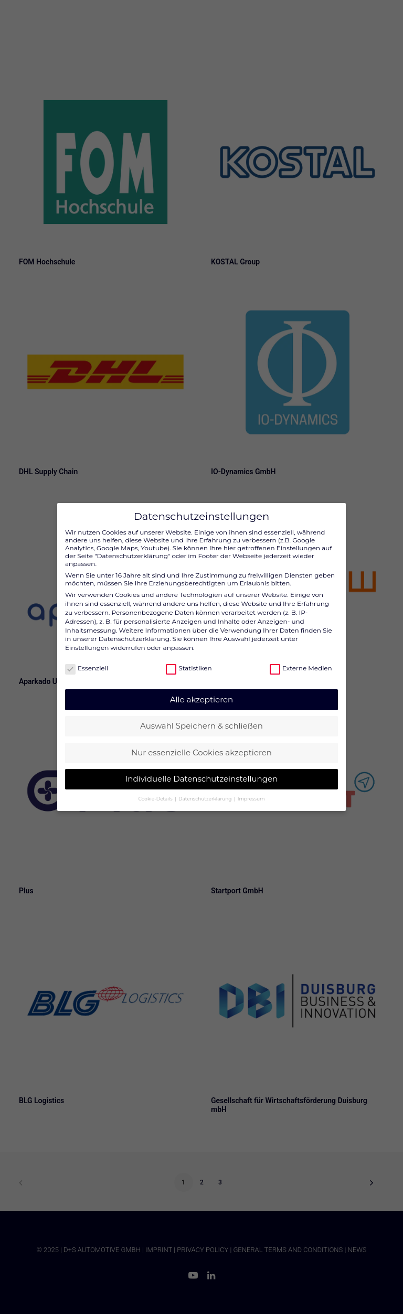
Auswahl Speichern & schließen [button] (201, 717)
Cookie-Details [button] (156, 790)
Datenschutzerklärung (134, 630)
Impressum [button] (251, 790)
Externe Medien (301, 659)
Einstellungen (87, 639)
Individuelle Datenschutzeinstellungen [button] (201, 770)
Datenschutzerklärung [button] (205, 790)
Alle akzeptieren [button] (201, 691)
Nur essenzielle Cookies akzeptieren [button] (201, 744)
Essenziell (86, 659)
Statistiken (188, 659)
